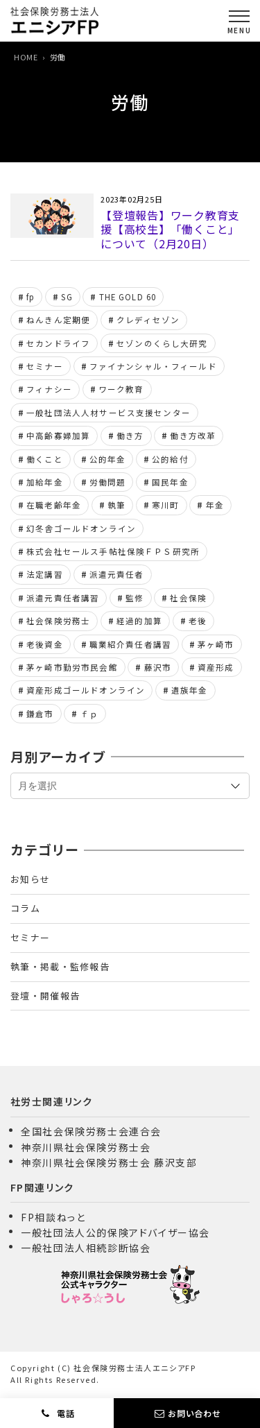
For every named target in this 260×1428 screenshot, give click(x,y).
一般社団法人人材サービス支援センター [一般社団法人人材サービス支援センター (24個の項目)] (108, 412)
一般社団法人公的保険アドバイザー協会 (115, 1232)
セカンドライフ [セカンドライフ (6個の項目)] (58, 343)
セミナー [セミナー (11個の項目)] (44, 366)
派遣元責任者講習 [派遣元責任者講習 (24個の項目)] (62, 597)
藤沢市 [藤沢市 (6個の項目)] (157, 667)
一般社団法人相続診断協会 (85, 1248)
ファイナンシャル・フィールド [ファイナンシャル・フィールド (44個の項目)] (153, 366)
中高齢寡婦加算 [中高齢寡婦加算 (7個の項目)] (58, 435)
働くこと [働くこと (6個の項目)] (44, 459)
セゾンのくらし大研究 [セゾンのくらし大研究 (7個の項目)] (162, 343)
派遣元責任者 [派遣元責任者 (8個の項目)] (116, 574)
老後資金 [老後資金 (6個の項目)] (44, 644)
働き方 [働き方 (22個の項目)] (130, 435)
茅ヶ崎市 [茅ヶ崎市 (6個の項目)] (216, 644)
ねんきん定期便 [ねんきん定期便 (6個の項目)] (58, 319)
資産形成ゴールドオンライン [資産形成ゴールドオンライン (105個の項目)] (85, 690)
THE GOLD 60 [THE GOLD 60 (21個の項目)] (128, 296)
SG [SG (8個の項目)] (66, 296)
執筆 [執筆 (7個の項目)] (116, 504)
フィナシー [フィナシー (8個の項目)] (49, 389)
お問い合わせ (194, 1413)
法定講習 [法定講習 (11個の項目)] (44, 574)
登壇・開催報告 (45, 995)
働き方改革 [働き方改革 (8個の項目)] (193, 435)
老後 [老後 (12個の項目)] (198, 620)
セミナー (30, 937)
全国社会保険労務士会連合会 (91, 1131)
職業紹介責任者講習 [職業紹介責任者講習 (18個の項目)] (130, 644)
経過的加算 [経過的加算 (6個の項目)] (139, 620)
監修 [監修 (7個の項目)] (134, 597)
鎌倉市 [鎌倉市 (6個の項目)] (39, 713)
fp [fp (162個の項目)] (30, 296)
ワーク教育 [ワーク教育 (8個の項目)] (121, 389)
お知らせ (30, 879)
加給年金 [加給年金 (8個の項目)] (44, 482)
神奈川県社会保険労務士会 (85, 1147)
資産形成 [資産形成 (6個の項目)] (216, 667)
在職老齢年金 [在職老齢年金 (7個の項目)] (53, 504)
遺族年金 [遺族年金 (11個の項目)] (189, 690)
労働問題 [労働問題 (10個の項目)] (107, 482)
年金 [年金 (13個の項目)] (215, 504)
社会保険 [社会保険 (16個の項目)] (188, 597)
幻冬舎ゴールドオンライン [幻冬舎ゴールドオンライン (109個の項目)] (81, 528)
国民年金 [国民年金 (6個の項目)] (170, 482)
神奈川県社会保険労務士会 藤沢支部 (109, 1162)
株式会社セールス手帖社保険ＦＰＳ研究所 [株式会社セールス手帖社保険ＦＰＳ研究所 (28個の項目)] (113, 551)
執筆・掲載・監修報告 (60, 966)
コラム (25, 908)
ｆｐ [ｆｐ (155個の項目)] (89, 713)
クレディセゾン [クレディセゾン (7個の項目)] (148, 319)
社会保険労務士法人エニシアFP (134, 1367)
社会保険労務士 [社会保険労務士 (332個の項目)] (58, 620)
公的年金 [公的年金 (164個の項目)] (107, 459)
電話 (64, 1413)
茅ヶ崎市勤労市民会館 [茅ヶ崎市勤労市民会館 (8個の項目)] (72, 667)
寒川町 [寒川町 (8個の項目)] (165, 504)
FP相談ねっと (53, 1217)
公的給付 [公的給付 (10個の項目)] (170, 459)
